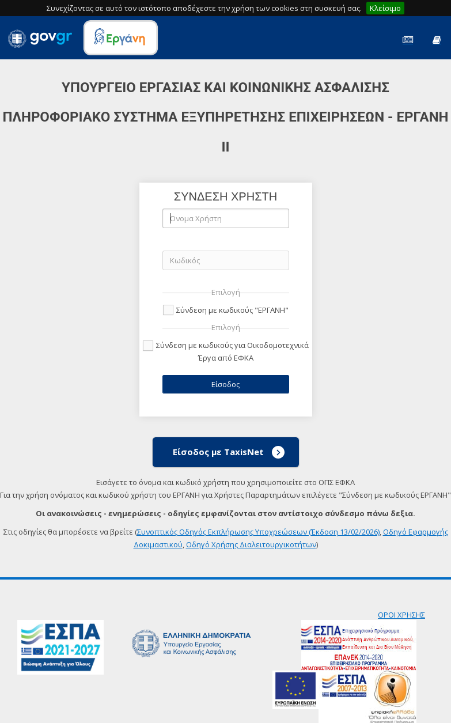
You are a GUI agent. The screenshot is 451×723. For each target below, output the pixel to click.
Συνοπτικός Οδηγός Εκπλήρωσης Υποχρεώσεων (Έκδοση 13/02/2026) (258, 532)
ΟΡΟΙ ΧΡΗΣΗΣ (401, 615)
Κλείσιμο (385, 8)
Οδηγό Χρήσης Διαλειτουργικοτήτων (251, 544)
